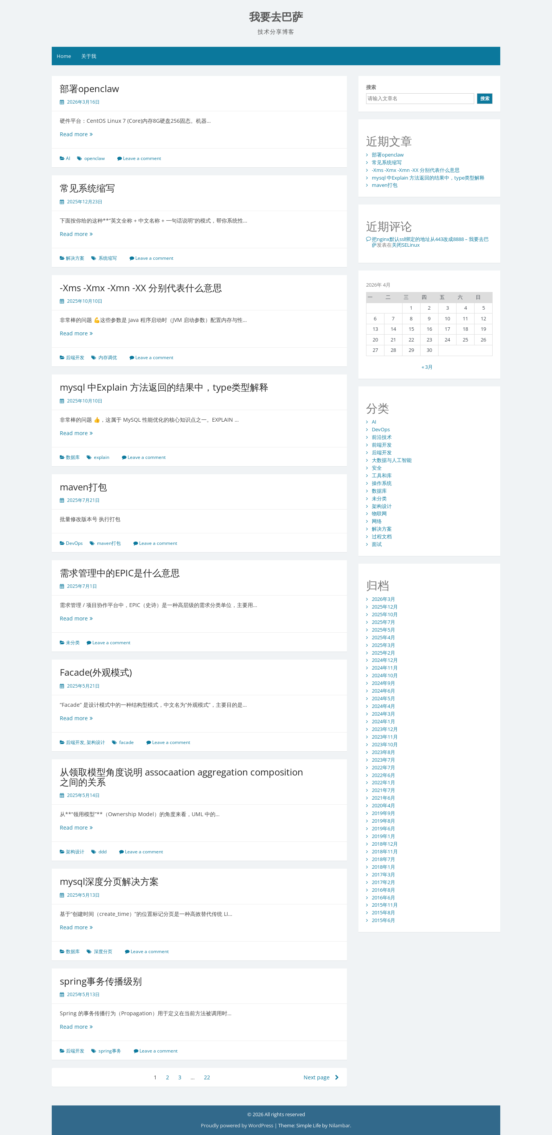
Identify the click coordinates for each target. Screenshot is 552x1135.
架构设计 (96, 742)
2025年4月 (383, 637)
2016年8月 (383, 889)
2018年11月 (385, 851)
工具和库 (382, 475)
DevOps (74, 543)
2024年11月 (385, 667)
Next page (321, 1077)
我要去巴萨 (276, 17)
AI (68, 158)
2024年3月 (383, 713)
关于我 (88, 56)
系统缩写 (108, 258)
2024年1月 (383, 721)
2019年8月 (383, 820)
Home (64, 56)
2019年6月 (383, 828)
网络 (377, 521)
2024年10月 (385, 675)
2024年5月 (383, 698)
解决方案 (75, 258)
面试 (377, 544)
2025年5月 (383, 629)
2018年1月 (383, 866)
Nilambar (339, 1125)
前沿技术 (382, 437)
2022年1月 (383, 782)
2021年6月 (383, 797)
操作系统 (382, 483)
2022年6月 (383, 775)
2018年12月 (385, 843)
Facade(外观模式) (96, 672)
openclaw (94, 158)
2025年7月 (383, 622)
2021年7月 (383, 790)
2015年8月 (383, 912)
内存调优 (108, 357)
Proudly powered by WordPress (237, 1125)
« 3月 (427, 366)
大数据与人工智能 (392, 460)
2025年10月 (385, 614)
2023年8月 (383, 752)
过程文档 (382, 536)
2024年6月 (383, 690)
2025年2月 (383, 652)
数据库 (73, 457)
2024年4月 (383, 706)
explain (101, 457)
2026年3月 (383, 599)
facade (126, 742)
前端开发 (382, 444)
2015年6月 (383, 920)
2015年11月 (385, 904)
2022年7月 (383, 767)
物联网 (379, 513)
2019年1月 (383, 836)
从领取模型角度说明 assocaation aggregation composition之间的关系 (181, 776)
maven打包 (83, 486)
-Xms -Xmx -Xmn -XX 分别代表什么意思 (141, 287)
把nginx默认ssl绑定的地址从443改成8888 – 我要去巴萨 (430, 242)
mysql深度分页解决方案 (109, 881)
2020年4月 (383, 805)
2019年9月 (383, 813)
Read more (86, 134)
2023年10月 (385, 744)
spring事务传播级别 (101, 981)
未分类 (73, 642)
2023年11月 (385, 736)
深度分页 (103, 951)
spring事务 (110, 1051)
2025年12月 (385, 606)
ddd (103, 851)
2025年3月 (383, 645)
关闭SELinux (406, 244)
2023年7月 (383, 759)
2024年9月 (383, 683)
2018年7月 (383, 859)
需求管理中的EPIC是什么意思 (120, 572)
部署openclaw (89, 88)
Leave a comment (142, 158)
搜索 (371, 87)
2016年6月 (383, 897)
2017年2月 (383, 882)
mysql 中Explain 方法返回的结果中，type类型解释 (164, 387)
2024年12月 (385, 660)
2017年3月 (383, 874)
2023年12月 (385, 729)
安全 (377, 467)
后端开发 (75, 357)
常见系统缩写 (87, 187)
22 (207, 1077)
